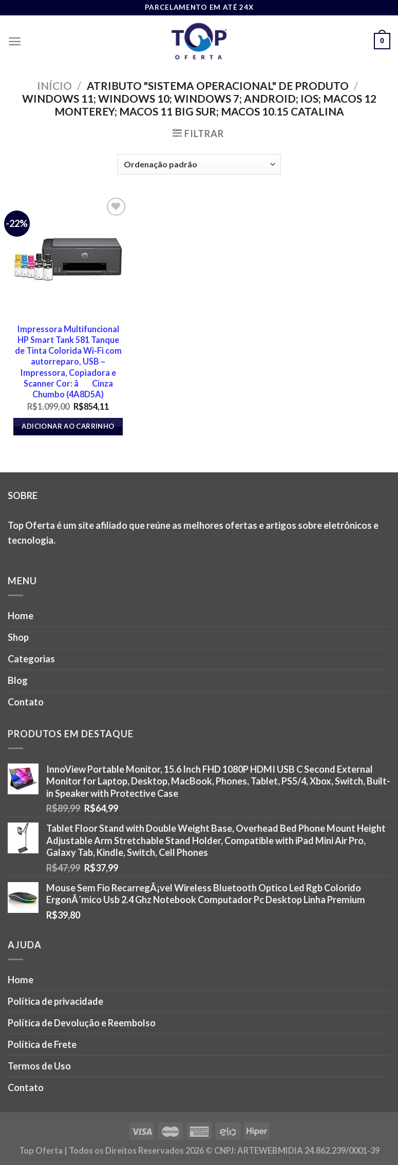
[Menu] (15, 41)
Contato (26, 702)
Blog (18, 680)
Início (54, 85)
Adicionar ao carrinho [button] (68, 426)
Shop (18, 637)
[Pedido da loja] (199, 164)
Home (20, 615)
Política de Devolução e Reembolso (82, 1022)
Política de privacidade (55, 1001)
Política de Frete (42, 1044)
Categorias (31, 658)
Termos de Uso (39, 1066)
